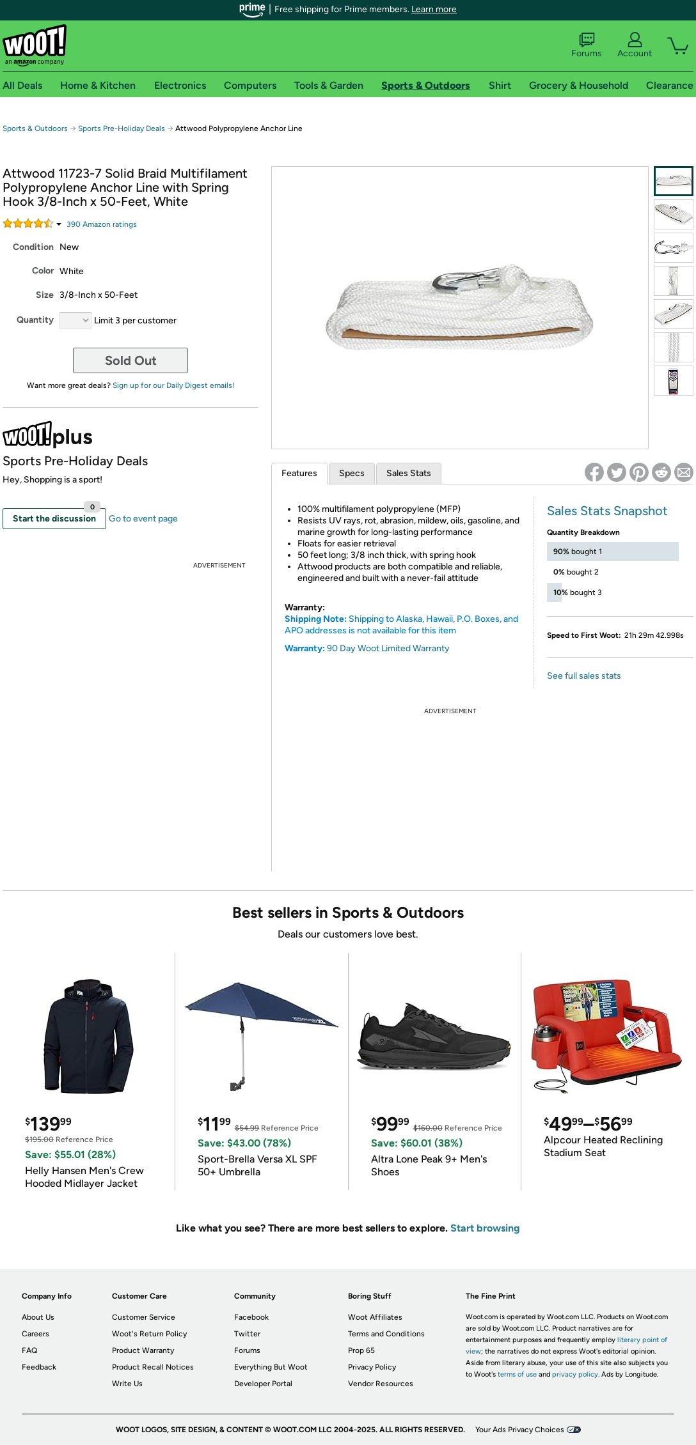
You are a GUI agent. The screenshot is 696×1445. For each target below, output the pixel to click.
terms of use (517, 1374)
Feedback (39, 1367)
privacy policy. (575, 1374)
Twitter (247, 1333)
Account (634, 45)
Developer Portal (263, 1383)
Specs (352, 473)
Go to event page (143, 518)
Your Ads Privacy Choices (519, 1429)
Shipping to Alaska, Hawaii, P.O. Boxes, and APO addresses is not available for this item (401, 625)
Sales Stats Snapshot (607, 510)
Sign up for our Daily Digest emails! (174, 385)
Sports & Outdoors (35, 128)
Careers (35, 1333)
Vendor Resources (380, 1383)
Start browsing (485, 1228)
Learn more (434, 9)
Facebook (251, 1317)
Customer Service (143, 1317)
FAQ (29, 1350)
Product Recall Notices (153, 1367)
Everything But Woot (271, 1367)
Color (43, 270)
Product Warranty (143, 1350)
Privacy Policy (372, 1367)
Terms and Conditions (386, 1333)
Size (45, 295)
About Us (38, 1317)
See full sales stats (584, 675)
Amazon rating (102, 224)
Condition (33, 247)
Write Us (127, 1383)
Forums (586, 45)
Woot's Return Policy (149, 1333)
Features (299, 473)
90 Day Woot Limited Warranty (388, 648)
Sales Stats (408, 473)
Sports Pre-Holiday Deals (121, 128)
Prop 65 (361, 1350)
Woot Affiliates (375, 1317)
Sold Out (131, 360)
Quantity (35, 319)
